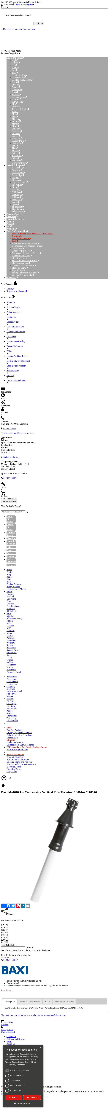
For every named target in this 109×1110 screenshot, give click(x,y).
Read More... (6, 990)
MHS (15, 114)
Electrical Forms (20, 258)
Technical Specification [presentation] (30, 1002)
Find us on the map (11, 457)
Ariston (16, 63)
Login (10, 289)
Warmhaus (17, 160)
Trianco (16, 150)
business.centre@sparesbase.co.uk (19, 433)
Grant (15, 92)
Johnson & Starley (20, 109)
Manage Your (8, 1030)
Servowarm (17, 143)
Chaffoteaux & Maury (22, 80)
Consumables (18, 172)
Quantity (29, 947)
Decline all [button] (32, 1097)
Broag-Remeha (19, 77)
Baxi (15, 70)
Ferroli (15, 82)
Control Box (18, 175)
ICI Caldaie (17, 102)
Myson (15, 126)
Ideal (15, 104)
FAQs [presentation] (47, 1002)
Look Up (39, 23)
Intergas (16, 107)
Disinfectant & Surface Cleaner (26, 253)
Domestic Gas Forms (22, 255)
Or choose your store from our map (19, 29)
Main (15, 116)
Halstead (16, 94)
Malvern (16, 119)
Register (29, 5)
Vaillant (16, 153)
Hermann (17, 99)
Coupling (17, 177)
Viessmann (17, 155)
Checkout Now (9, 501)
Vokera (16, 158)
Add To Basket (8, 945)
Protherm (17, 133)
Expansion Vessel (20, 182)
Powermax (17, 131)
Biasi (15, 72)
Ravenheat (17, 138)
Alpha (15, 60)
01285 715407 (9, 960)
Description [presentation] (9, 1002)
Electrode (17, 180)
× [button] (40, 1048)
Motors (16, 187)
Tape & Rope (18, 270)
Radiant (16, 136)
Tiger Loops (18, 209)
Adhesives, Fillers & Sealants (25, 243)
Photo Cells (17, 199)
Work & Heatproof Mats (23, 275)
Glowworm (17, 89)
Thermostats (18, 207)
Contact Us (11, 1036)
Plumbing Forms (20, 268)
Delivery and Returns (16, 1039)
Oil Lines (17, 197)
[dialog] (23, 1076)
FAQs (9, 1041)
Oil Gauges (17, 194)
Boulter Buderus (20, 75)
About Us (11, 1044)
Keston (16, 111)
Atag (15, 65)
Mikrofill (16, 121)
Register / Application (17, 291)
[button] (23, 1103)
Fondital (16, 87)
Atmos (15, 67)
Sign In (19, 5)
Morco (15, 124)
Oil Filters (17, 192)
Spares (15, 204)
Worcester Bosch (20, 163)
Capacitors (17, 170)
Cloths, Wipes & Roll (22, 251)
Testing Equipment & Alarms (25, 273)
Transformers (18, 212)
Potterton (16, 129)
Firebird (16, 85)
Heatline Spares (19, 97)
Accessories (18, 168)
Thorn (15, 148)
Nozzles (16, 190)
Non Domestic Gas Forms (24, 265)
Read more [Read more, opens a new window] (21, 1065)
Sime (15, 146)
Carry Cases (18, 248)
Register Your (7, 1023)
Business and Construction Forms (27, 246)
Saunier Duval (19, 141)
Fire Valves (17, 185)
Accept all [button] (14, 1097)
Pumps (15, 202)
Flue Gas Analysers (21, 263)
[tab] (9, 1001)
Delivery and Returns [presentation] (64, 1002)
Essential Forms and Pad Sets (25, 260)
